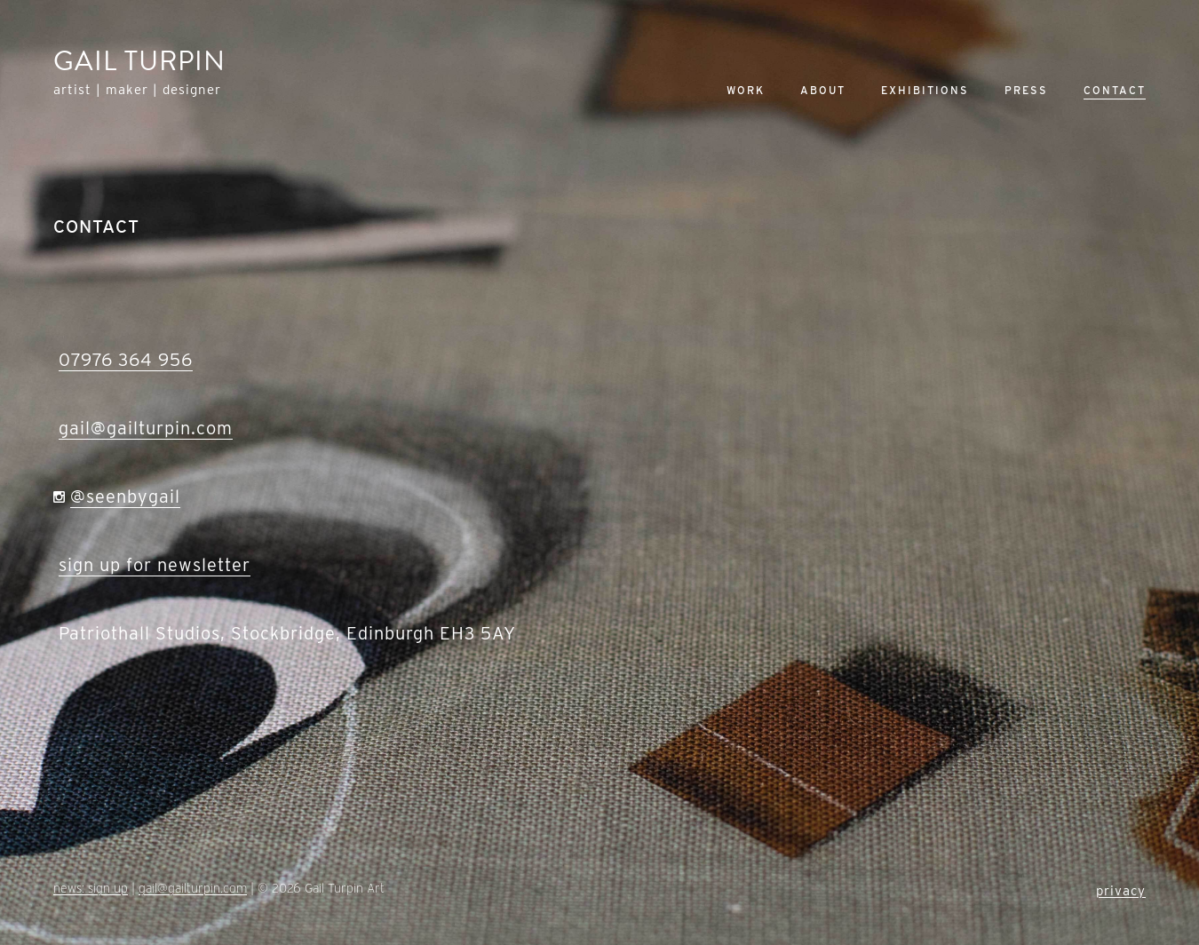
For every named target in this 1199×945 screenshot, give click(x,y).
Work (746, 90)
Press (1026, 90)
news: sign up (90, 888)
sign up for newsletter (154, 565)
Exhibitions (925, 90)
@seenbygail (125, 496)
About (823, 90)
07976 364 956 (126, 359)
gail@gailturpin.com (146, 428)
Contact (1115, 90)
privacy (1121, 891)
